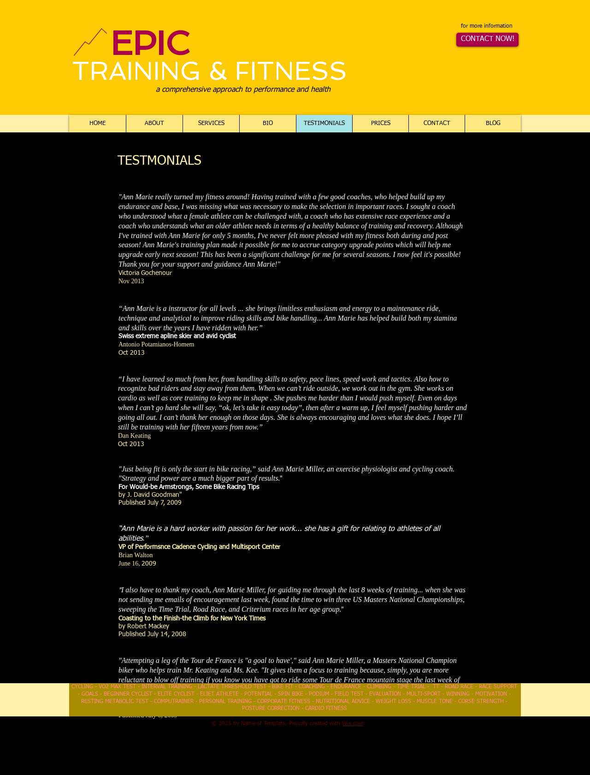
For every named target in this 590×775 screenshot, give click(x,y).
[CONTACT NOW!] (487, 40)
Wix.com (353, 724)
